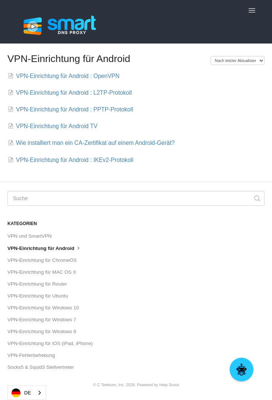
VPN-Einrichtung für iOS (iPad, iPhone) (50, 343)
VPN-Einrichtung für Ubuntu (37, 296)
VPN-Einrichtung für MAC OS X (41, 272)
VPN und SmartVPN (29, 236)
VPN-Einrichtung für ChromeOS (42, 260)
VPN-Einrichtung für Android (44, 247)
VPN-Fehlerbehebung (31, 355)
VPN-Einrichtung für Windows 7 (41, 319)
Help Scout (169, 385)
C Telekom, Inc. (111, 385)
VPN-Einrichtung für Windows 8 (41, 331)
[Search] (136, 198)
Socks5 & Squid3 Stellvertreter (40, 367)
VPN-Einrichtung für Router (37, 284)
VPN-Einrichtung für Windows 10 (43, 307)
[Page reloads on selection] (238, 60)
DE (21, 392)
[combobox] (26, 393)
